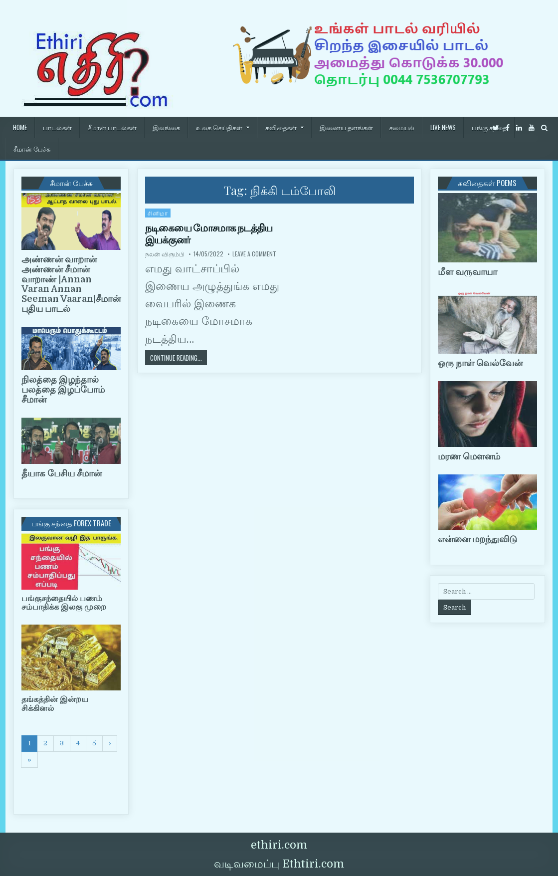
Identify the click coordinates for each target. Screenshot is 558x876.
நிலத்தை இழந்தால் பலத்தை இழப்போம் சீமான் (63, 390)
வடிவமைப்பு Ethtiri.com (279, 864)
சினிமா (158, 213)
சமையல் (401, 127)
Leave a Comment (254, 254)
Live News (443, 127)
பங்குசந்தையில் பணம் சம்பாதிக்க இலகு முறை (63, 603)
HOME (20, 127)
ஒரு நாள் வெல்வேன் (480, 363)
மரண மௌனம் (469, 456)
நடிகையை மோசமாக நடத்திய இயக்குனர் (208, 234)
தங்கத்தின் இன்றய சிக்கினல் (54, 704)
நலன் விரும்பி (165, 254)
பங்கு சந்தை (489, 127)
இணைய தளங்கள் (346, 127)
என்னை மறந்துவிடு (477, 539)
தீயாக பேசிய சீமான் (61, 473)
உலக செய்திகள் (219, 127)
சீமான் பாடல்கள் (112, 127)
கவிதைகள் (281, 127)
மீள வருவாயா (467, 272)
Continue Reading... (178, 357)
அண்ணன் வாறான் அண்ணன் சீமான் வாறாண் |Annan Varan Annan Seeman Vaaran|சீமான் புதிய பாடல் (71, 284)
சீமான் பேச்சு (31, 149)
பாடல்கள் (57, 127)
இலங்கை (166, 127)
